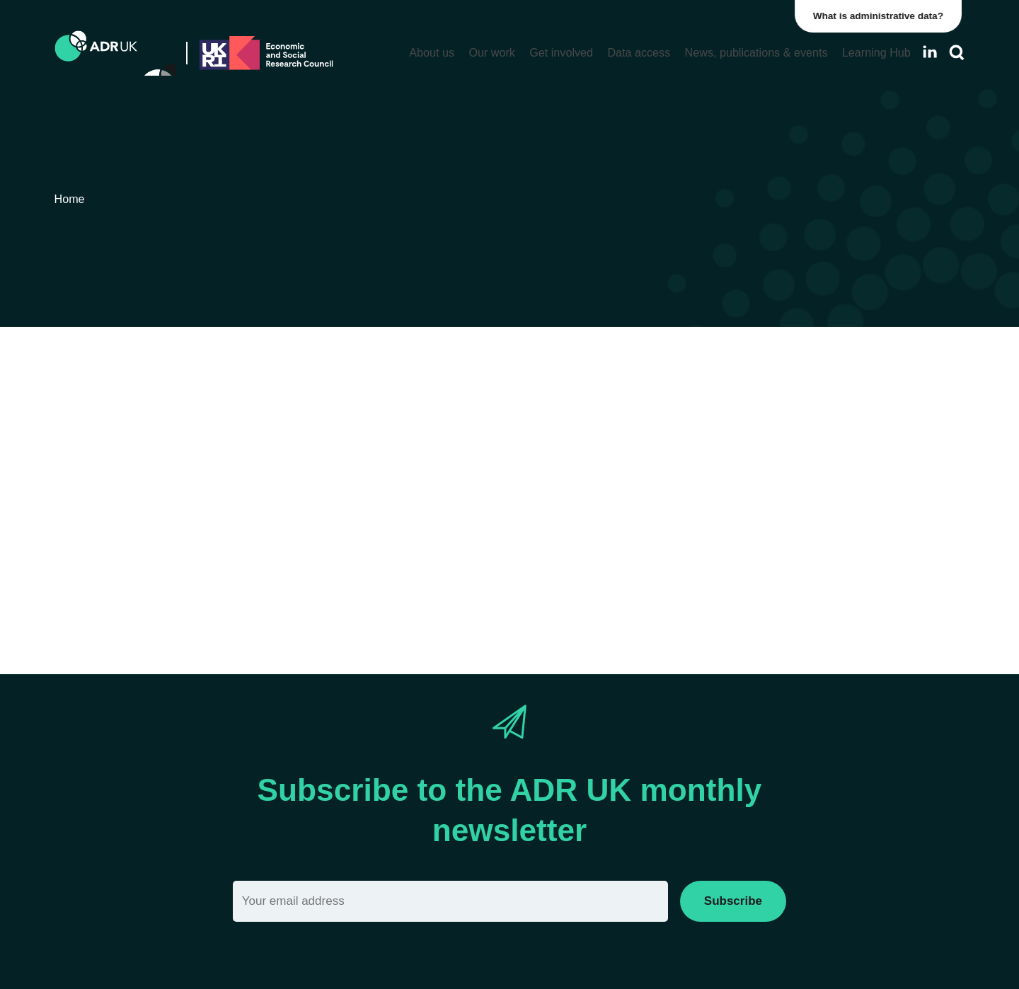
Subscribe (733, 901)
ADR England (766, 529)
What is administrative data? (882, 16)
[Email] (450, 901)
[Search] (957, 53)
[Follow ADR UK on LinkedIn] (930, 52)
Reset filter (745, 570)
